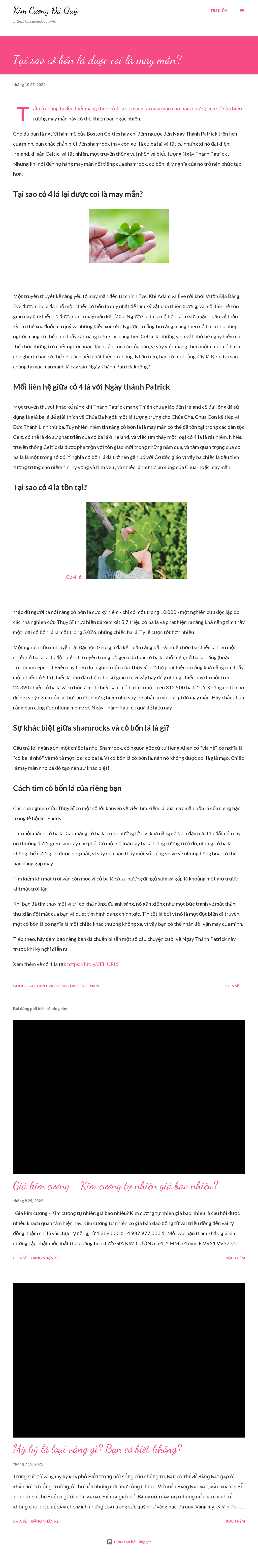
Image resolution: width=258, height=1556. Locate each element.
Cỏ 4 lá (73, 577)
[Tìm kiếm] (218, 10)
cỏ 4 (114, 108)
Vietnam (90, 986)
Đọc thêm (235, 1258)
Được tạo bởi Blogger (129, 1541)
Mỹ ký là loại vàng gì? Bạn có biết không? (97, 1448)
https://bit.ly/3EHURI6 (92, 964)
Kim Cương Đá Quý (45, 10)
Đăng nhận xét (46, 1258)
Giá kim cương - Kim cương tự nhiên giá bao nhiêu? (115, 1185)
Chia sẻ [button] (232, 986)
